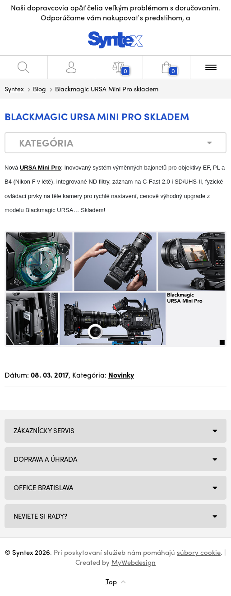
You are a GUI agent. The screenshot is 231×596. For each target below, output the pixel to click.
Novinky (121, 374)
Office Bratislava (43, 487)
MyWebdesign (133, 562)
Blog (39, 88)
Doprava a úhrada (45, 459)
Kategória (46, 142)
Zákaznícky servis (44, 430)
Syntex (14, 88)
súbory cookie (199, 552)
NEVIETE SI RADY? (40, 516)
